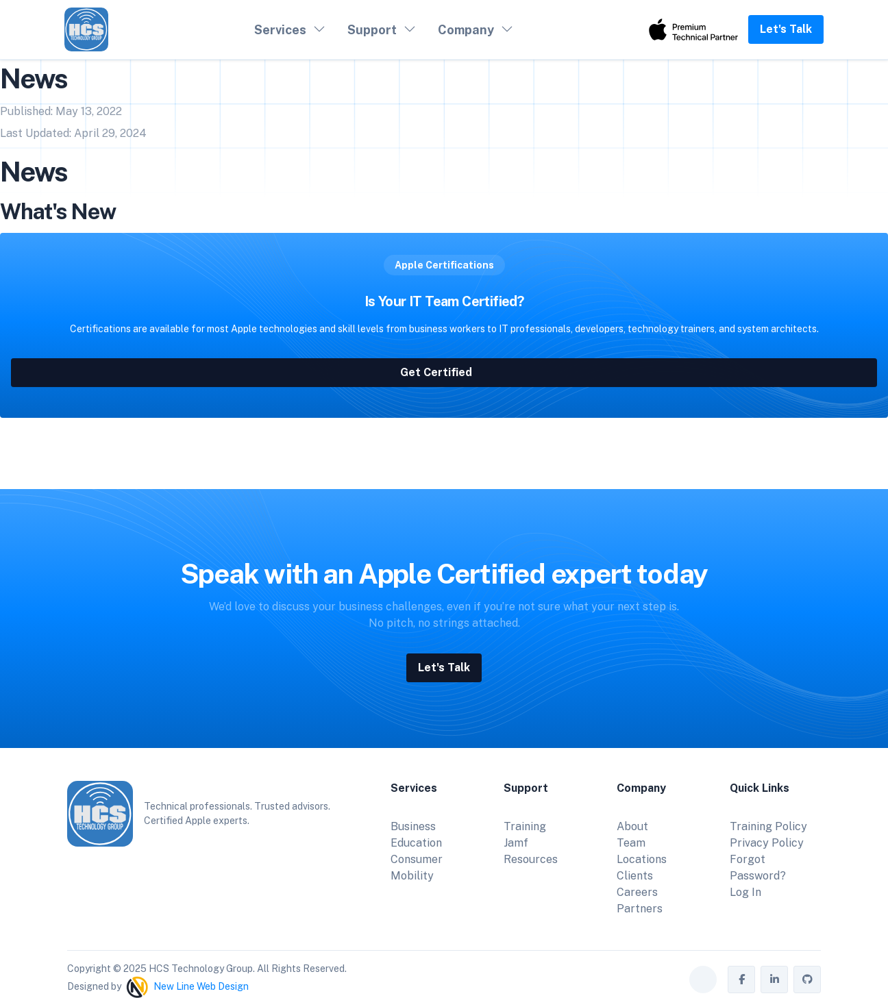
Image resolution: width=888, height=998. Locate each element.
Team (631, 842)
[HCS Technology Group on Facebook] (741, 979)
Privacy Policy (767, 842)
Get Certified (444, 373)
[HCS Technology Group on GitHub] (807, 979)
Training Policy (768, 826)
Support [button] (372, 30)
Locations (642, 859)
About (632, 826)
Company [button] (466, 30)
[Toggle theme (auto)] (703, 979)
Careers (637, 892)
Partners (640, 908)
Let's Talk (786, 29)
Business (413, 826)
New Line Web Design (201, 985)
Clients (635, 875)
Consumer (417, 859)
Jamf (516, 842)
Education (416, 842)
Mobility (412, 875)
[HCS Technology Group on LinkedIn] (774, 979)
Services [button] (280, 30)
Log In (745, 892)
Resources (531, 859)
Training (525, 826)
